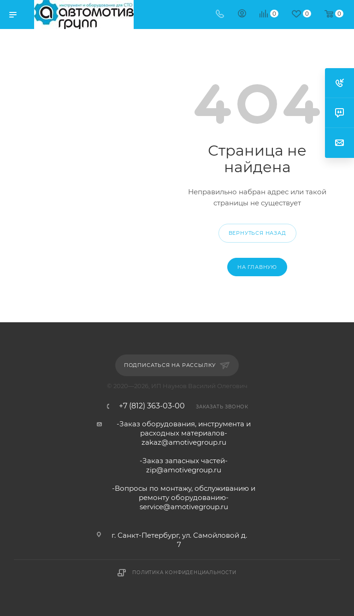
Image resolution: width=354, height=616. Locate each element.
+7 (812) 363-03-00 (152, 406)
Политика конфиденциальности (184, 572)
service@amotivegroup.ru (184, 506)
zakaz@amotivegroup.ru (184, 442)
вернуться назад (257, 233)
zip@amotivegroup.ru (183, 469)
